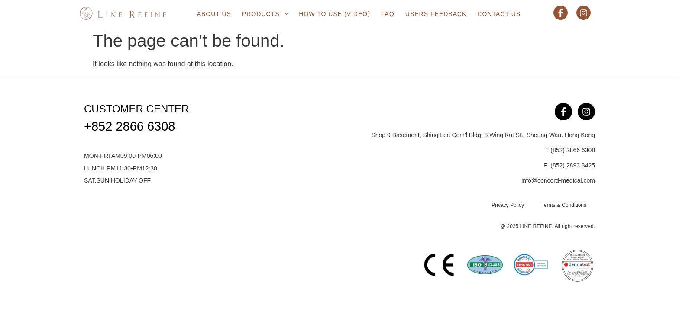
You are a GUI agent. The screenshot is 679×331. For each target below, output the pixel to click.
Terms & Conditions (563, 205)
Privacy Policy (507, 205)
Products (265, 13)
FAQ (387, 13)
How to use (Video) (334, 13)
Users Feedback (436, 13)
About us (214, 13)
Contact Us (499, 13)
